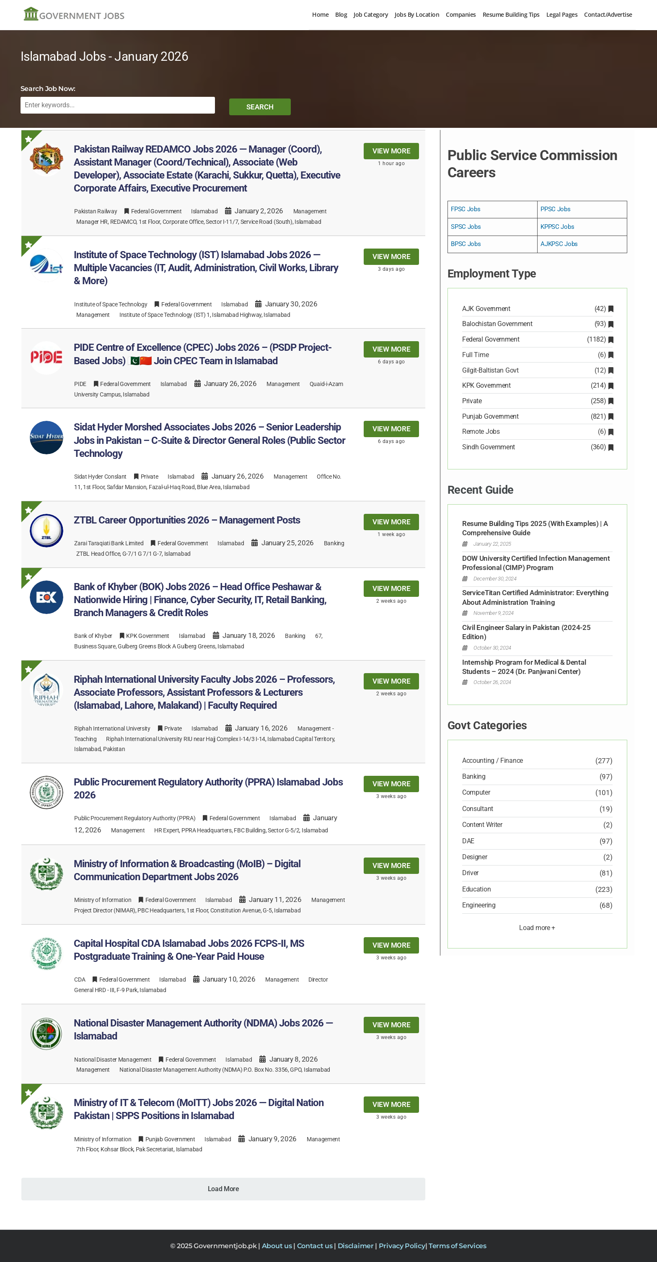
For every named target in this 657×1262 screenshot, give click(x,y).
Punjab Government (537, 416)
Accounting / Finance (492, 760)
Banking (334, 543)
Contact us (315, 1246)
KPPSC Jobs (557, 227)
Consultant (477, 809)
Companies (461, 14)
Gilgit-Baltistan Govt (537, 370)
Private (537, 401)
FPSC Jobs (465, 209)
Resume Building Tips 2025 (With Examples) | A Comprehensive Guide (535, 528)
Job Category (371, 14)
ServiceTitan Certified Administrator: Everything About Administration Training (535, 597)
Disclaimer (356, 1246)
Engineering (479, 905)
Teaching (85, 739)
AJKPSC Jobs (559, 244)
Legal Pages (562, 14)
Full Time (537, 354)
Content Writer (482, 825)
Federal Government (537, 339)
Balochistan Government (537, 323)
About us (277, 1246)
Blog (341, 14)
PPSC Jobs (555, 209)
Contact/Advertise (608, 14)
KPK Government (537, 385)
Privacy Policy (402, 1246)
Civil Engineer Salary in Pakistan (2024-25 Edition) (526, 632)
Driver (470, 873)
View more (391, 151)
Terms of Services (457, 1246)
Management (310, 211)
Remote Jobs (537, 431)
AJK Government (537, 308)
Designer (474, 857)
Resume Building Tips (511, 14)
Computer (476, 792)
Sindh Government (537, 447)
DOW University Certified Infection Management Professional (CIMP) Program (536, 563)
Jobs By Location (417, 14)
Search (260, 107)
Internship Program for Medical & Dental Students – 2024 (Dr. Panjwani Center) (524, 667)
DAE (468, 841)
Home (320, 14)
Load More (223, 1189)
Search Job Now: (48, 89)
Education (476, 889)
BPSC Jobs (466, 244)
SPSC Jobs (466, 227)
